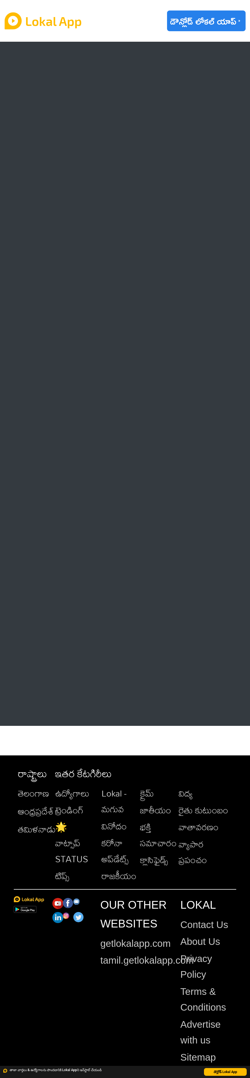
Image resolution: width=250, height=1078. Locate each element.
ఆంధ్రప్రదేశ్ (36, 811)
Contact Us (204, 924)
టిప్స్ (62, 876)
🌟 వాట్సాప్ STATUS (71, 843)
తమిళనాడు (37, 829)
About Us (200, 941)
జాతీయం (155, 810)
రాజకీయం (118, 876)
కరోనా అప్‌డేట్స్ (114, 851)
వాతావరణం (199, 827)
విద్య (186, 793)
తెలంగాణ (33, 793)
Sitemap (198, 1057)
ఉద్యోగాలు (72, 793)
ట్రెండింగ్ (69, 810)
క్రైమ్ (147, 793)
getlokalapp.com (135, 943)
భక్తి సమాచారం (158, 835)
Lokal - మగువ (114, 801)
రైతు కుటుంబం (203, 810)
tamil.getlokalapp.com (147, 960)
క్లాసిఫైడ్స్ (154, 860)
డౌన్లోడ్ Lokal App (225, 1072)
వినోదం (114, 826)
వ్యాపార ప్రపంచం (193, 852)
